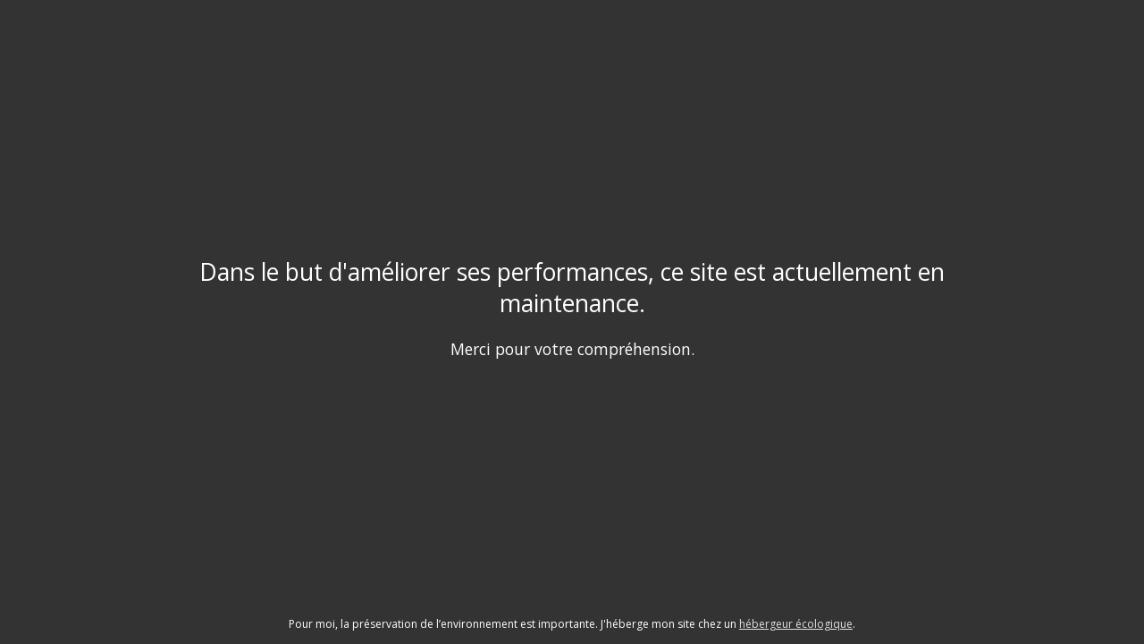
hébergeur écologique (796, 623)
